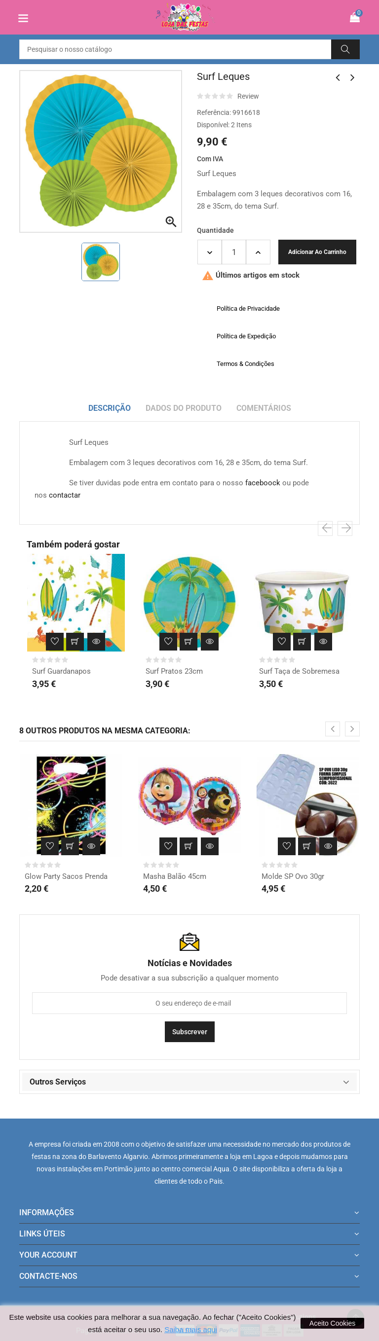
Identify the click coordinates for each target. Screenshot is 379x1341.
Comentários (263, 408)
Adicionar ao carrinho (317, 252)
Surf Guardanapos (61, 671)
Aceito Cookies (332, 1323)
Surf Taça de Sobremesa (299, 671)
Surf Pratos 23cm (174, 671)
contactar (64, 495)
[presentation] (325, 528)
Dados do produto (184, 408)
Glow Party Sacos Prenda (66, 876)
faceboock (262, 482)
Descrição (109, 408)
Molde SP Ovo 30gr (293, 876)
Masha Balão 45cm (174, 876)
